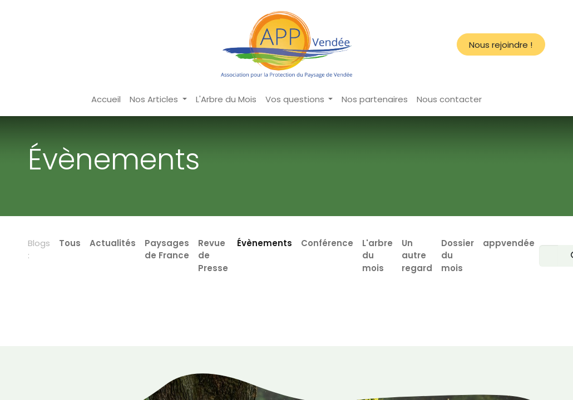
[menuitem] (106, 100)
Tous (70, 243)
